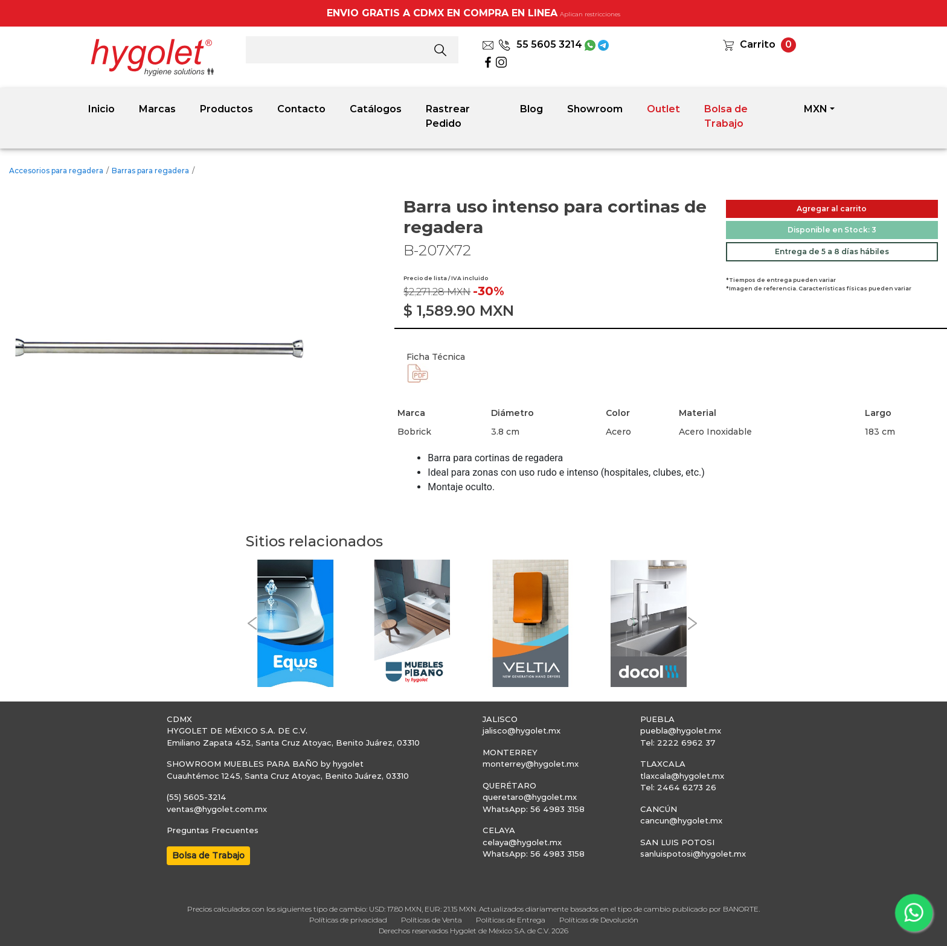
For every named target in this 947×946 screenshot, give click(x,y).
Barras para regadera (150, 170)
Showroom (595, 109)
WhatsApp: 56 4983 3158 (534, 809)
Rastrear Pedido (448, 116)
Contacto (301, 109)
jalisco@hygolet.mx (521, 730)
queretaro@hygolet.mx (530, 797)
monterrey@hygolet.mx (531, 764)
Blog (531, 109)
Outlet (663, 109)
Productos (226, 109)
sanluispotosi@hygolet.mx (693, 853)
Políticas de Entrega (510, 919)
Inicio (101, 109)
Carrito (757, 44)
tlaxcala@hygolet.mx (682, 776)
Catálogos (376, 109)
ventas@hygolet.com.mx (217, 809)
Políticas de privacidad (348, 919)
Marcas (157, 109)
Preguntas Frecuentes (212, 830)
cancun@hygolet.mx (681, 820)
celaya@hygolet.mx (522, 842)
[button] (252, 623)
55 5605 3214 (540, 44)
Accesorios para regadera (56, 170)
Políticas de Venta (431, 919)
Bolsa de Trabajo (726, 116)
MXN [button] (815, 109)
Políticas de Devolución (598, 919)
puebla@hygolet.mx (680, 730)
